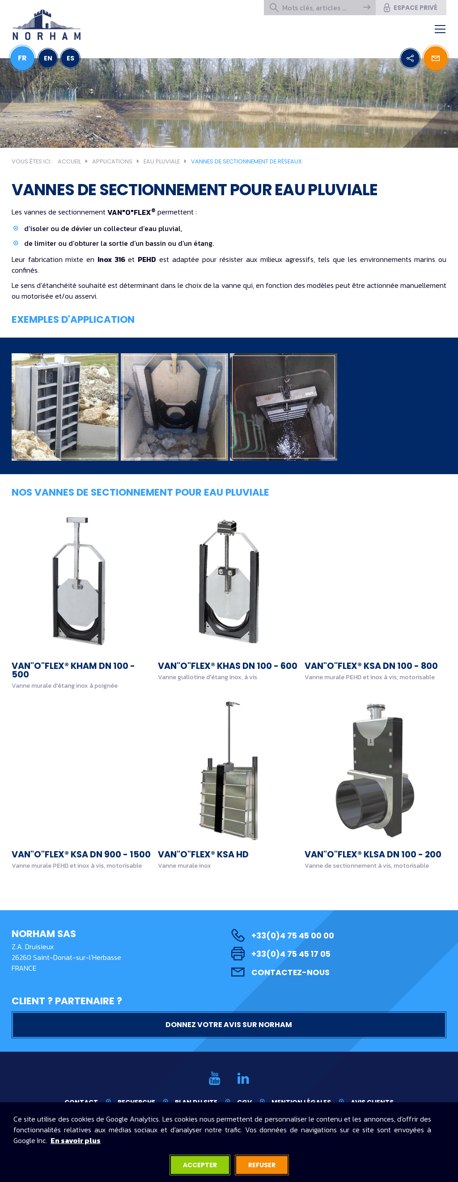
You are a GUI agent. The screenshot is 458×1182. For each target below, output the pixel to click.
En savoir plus (76, 1140)
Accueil (69, 161)
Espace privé (409, 7)
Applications (112, 161)
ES (70, 58)
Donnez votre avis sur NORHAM (228, 1024)
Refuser (262, 1165)
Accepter (200, 1165)
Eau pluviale (162, 161)
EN (48, 58)
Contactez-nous (280, 972)
